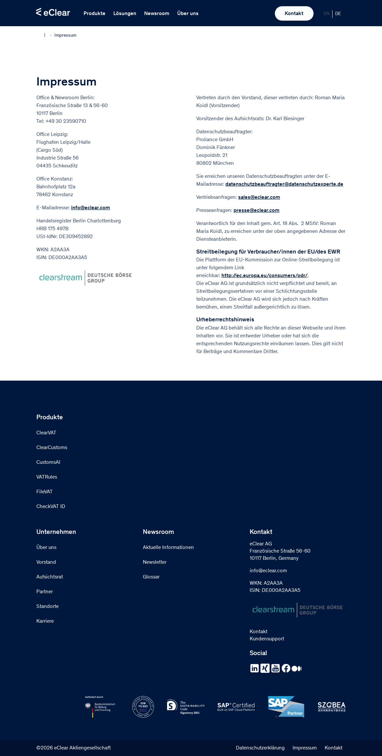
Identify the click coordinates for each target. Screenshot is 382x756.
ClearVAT (46, 433)
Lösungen (124, 13)
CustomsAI (48, 462)
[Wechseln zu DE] (338, 14)
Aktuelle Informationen (168, 547)
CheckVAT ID (50, 506)
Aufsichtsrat (49, 577)
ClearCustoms (51, 447)
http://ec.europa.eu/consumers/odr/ (264, 275)
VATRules (46, 477)
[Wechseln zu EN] (327, 14)
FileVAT (44, 492)
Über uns (188, 13)
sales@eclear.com (259, 197)
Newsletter (154, 562)
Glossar (151, 577)
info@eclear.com (90, 208)
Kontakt (294, 13)
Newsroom (156, 13)
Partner (44, 592)
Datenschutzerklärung (260, 748)
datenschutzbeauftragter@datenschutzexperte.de (284, 184)
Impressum (305, 748)
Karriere (45, 621)
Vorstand (46, 562)
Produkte (94, 13)
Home (40, 35)
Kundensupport (267, 639)
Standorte (47, 606)
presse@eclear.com (256, 210)
